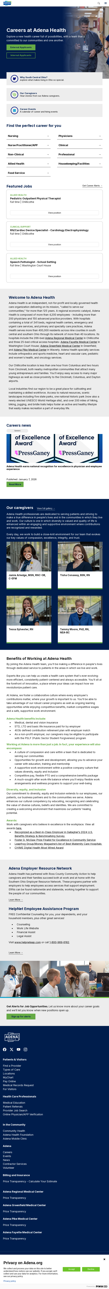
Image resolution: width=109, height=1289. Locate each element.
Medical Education (14, 1102)
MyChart (8, 1077)
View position (54, 213)
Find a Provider (12, 1065)
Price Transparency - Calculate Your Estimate (30, 1181)
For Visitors (9, 1089)
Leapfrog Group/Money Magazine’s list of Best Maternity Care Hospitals (58, 843)
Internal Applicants (21, 55)
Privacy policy (9, 1281)
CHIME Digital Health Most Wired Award (39, 847)
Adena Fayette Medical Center (79, 341)
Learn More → (16, 899)
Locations (9, 1073)
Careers (7, 1152)
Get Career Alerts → (92, 185)
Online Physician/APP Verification (23, 1114)
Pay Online (9, 1081)
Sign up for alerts (21, 1016)
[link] (47, 3)
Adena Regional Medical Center (64, 338)
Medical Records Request (18, 1085)
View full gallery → (46, 508)
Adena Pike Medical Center (30, 349)
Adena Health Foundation (18, 1134)
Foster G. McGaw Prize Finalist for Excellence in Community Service (55, 839)
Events (7, 1156)
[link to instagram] (25, 1049)
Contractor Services (15, 1163)
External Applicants (21, 47)
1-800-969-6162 (59, 942)
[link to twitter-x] (11, 1049)
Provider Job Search (15, 1110)
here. (19, 828)
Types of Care (11, 1069)
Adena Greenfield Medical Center (60, 345)
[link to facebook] (4, 1049)
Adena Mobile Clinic (15, 1138)
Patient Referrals (13, 1106)
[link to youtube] (18, 1049)
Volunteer (8, 1167)
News (6, 1160)
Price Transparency (14, 1197)
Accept (71, 1269)
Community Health (14, 1130)
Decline (91, 1269)
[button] (98, 3)
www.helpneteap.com (27, 942)
